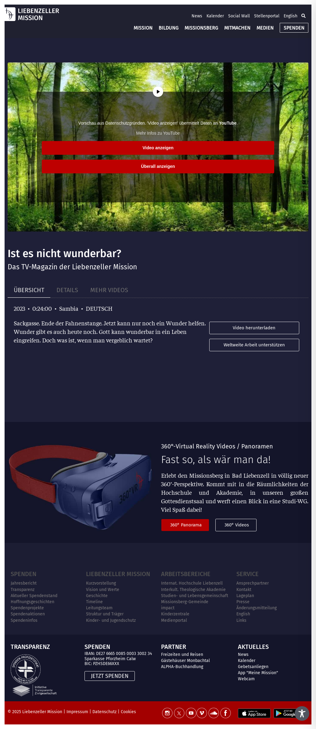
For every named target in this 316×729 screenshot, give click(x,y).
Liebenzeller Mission (118, 574)
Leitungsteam (99, 607)
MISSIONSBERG (201, 28)
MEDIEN (265, 28)
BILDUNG (168, 28)
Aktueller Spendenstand (34, 595)
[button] (303, 16)
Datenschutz (104, 711)
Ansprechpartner (252, 583)
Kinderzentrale (175, 614)
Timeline (94, 601)
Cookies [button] (128, 711)
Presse (243, 601)
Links (241, 620)
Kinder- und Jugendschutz (111, 620)
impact (167, 607)
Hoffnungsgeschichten (32, 601)
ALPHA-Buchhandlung (182, 666)
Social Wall (239, 16)
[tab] (29, 290)
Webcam (246, 678)
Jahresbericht (24, 583)
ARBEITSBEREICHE (185, 574)
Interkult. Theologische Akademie (193, 589)
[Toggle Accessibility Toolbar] (302, 713)
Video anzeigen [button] (158, 147)
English (290, 16)
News (197, 16)
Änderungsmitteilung (256, 607)
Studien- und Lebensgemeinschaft (194, 595)
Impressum (77, 711)
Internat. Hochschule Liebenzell (192, 583)
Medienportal (174, 620)
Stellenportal (266, 16)
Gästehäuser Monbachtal (185, 660)
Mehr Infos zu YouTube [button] (158, 133)
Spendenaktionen (28, 614)
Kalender (215, 16)
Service (247, 574)
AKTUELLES (253, 646)
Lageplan (245, 595)
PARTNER (173, 646)
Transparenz (22, 589)
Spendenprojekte (27, 607)
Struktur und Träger (105, 614)
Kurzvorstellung (101, 583)
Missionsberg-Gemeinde (184, 601)
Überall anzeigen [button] (158, 166)
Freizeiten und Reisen (182, 654)
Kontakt (243, 589)
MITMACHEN (237, 28)
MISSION (143, 28)
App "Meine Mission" (258, 672)
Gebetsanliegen (253, 666)
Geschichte (97, 595)
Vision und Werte (102, 589)
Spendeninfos (24, 620)
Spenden (23, 574)
